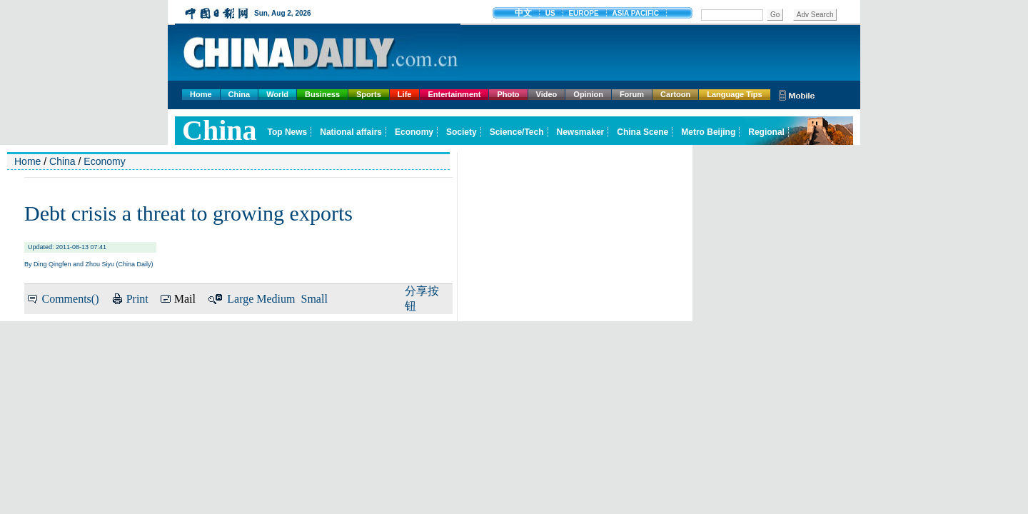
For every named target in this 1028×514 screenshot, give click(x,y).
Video (547, 94)
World (277, 94)
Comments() (70, 299)
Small (314, 299)
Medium (275, 299)
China (239, 94)
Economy (104, 161)
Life (405, 94)
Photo (508, 94)
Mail (185, 299)
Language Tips (734, 94)
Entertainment (454, 94)
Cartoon (675, 94)
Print (137, 299)
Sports (368, 94)
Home (201, 94)
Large (240, 299)
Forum (632, 94)
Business (322, 94)
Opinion (588, 94)
